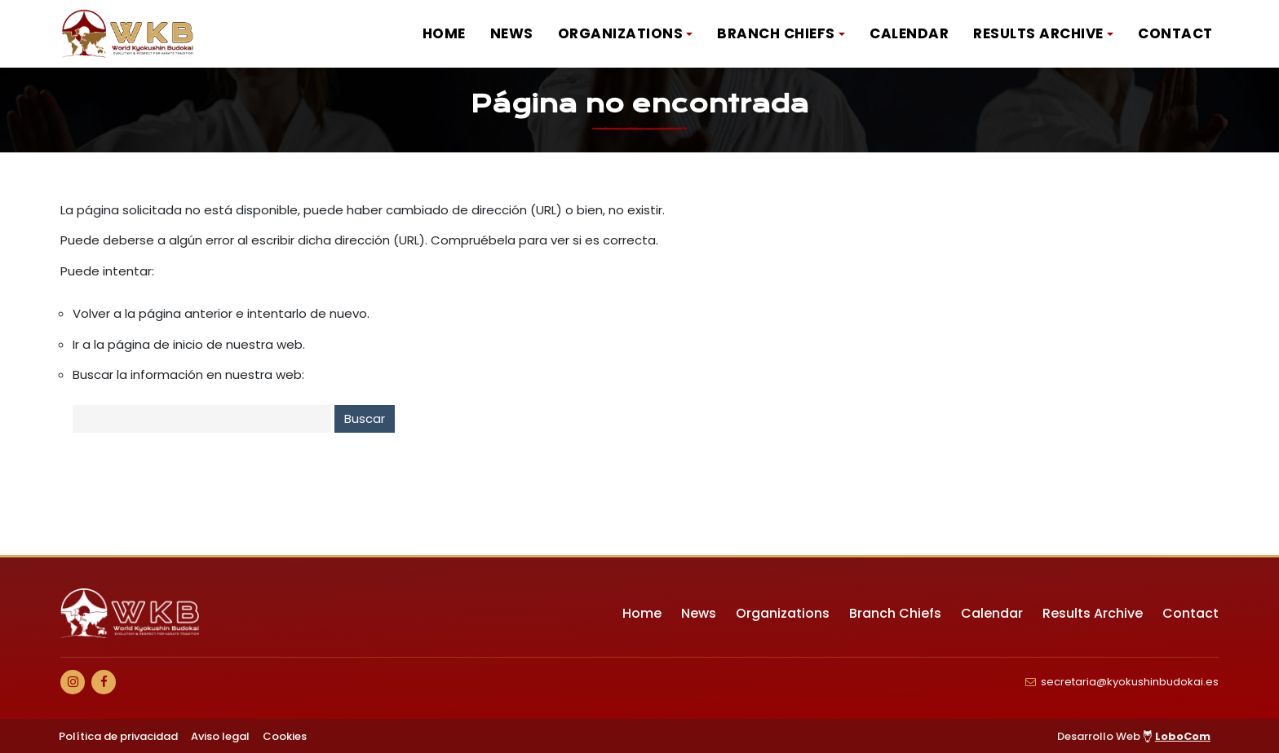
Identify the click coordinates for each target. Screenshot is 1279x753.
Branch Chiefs (776, 33)
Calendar (909, 33)
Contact (1175, 33)
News (511, 33)
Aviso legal (220, 736)
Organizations (621, 33)
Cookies (285, 736)
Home (444, 33)
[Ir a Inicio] (128, 33)
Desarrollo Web (1133, 736)
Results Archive (1038, 33)
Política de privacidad (118, 736)
